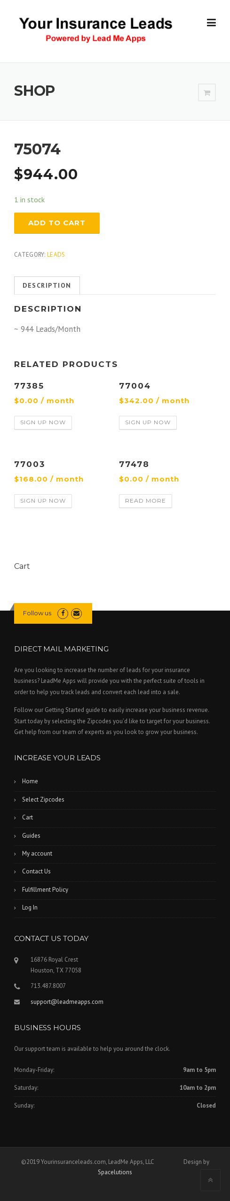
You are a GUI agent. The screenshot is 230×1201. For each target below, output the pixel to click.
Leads (56, 255)
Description (47, 285)
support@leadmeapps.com (67, 1002)
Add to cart (57, 222)
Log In (30, 907)
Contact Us (36, 871)
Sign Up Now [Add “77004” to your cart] (148, 422)
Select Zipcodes (43, 799)
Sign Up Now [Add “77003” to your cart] (43, 500)
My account (37, 853)
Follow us (37, 613)
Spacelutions (115, 1172)
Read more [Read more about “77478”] (145, 500)
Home (30, 781)
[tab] (47, 285)
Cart (27, 817)
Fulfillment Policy (45, 890)
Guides (31, 836)
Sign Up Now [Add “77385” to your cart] (43, 422)
